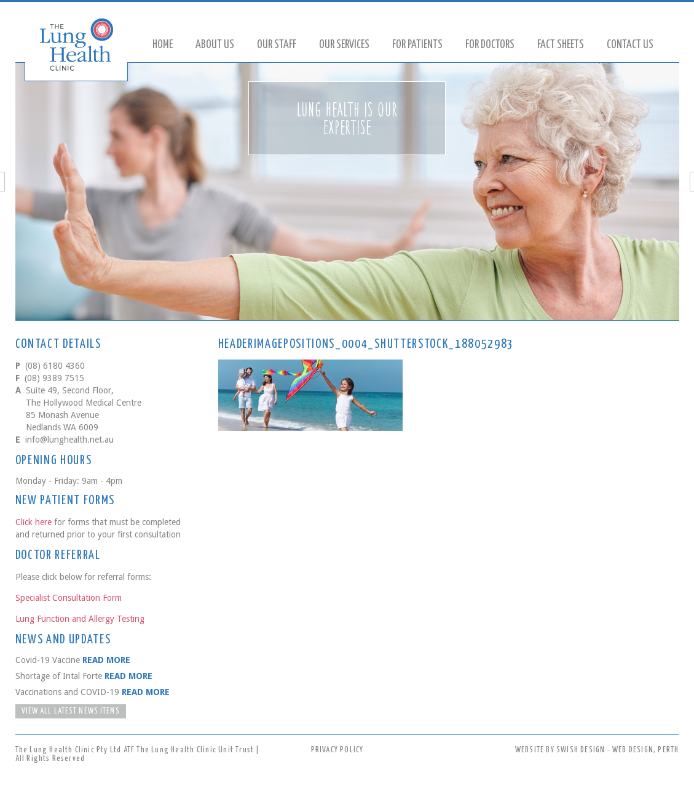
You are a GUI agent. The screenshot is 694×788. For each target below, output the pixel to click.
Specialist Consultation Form (68, 598)
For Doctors (490, 44)
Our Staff (276, 44)
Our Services (344, 44)
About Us (214, 44)
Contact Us (630, 44)
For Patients (417, 44)
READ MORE (106, 660)
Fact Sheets (560, 44)
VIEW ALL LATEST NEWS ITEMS (71, 711)
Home (162, 44)
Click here (33, 522)
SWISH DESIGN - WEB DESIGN (604, 750)
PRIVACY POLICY (337, 750)
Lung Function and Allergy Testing (79, 619)
